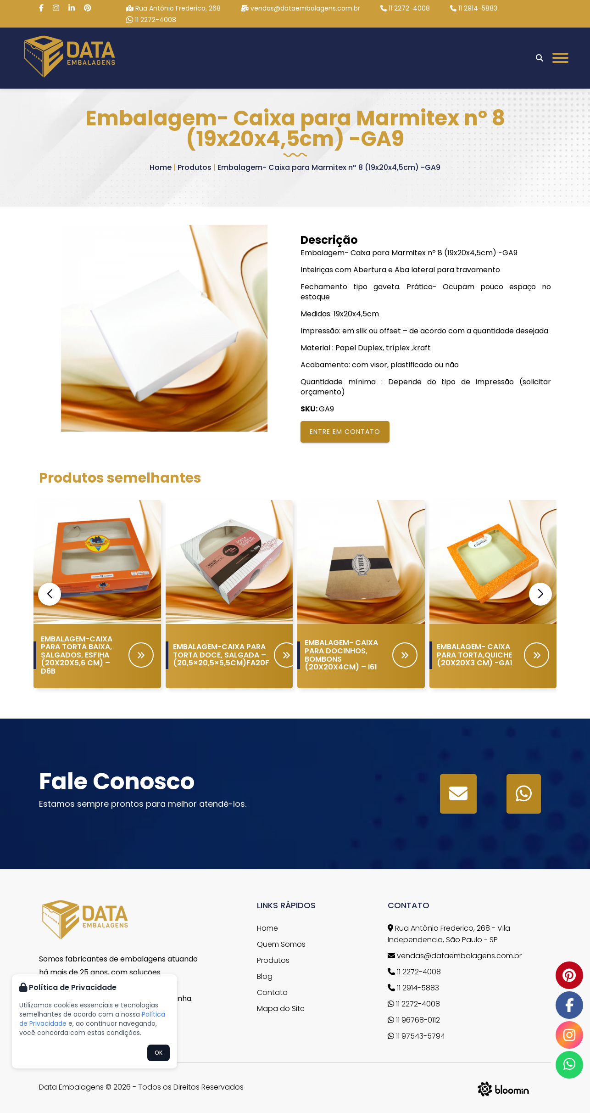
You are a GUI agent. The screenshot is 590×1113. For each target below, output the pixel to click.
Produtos (195, 167)
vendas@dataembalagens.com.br (301, 8)
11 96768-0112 (414, 1020)
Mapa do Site (281, 1008)
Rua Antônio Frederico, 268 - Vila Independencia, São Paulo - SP (449, 934)
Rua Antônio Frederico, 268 (173, 8)
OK (158, 1053)
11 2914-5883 (473, 8)
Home (161, 167)
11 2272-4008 (405, 8)
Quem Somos (281, 944)
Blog (265, 976)
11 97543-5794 (416, 1036)
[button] (540, 594)
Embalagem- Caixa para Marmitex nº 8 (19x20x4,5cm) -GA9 (328, 167)
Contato (272, 992)
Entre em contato (345, 431)
